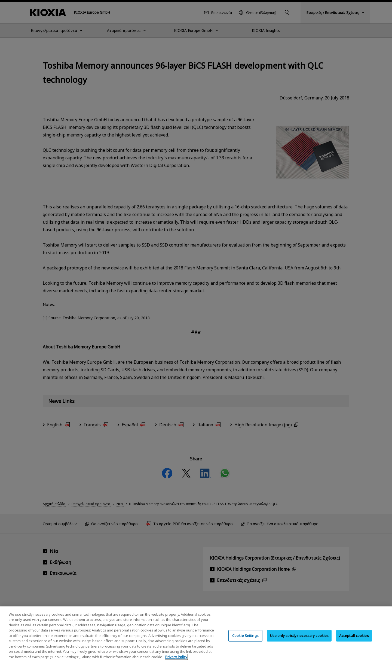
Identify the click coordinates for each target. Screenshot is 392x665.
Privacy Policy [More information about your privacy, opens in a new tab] (176, 660)
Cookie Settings (245, 639)
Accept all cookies (354, 639)
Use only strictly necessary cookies (299, 639)
